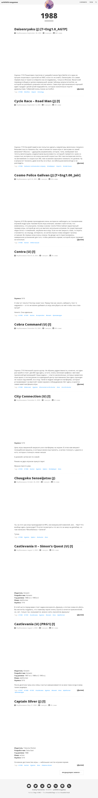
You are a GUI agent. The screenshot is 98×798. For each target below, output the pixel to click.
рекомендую (58, 315)
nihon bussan (35, 242)
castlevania (34, 615)
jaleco (45, 469)
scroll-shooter (66, 387)
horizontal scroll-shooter (47, 387)
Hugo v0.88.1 (37, 792)
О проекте (83, 4)
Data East (30, 750)
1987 (21, 690)
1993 (32, 690)
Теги (91, 4)
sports (59, 166)
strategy (41, 92)
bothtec (27, 92)
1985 (21, 469)
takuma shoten (47, 765)
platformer (61, 615)
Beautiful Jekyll (65, 792)
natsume (40, 537)
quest (34, 92)
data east (28, 387)
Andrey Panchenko (38, 790)
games (35, 387)
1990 (26, 315)
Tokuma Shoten (30, 748)
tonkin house (68, 166)
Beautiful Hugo (50, 792)
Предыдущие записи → (71, 772)
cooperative (40, 315)
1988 (21, 92)
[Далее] (80, 89)
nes (59, 387)
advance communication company (35, 166)
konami (49, 315)
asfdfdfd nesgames (9, 4)
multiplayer (51, 166)
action (27, 242)
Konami (26, 593)
